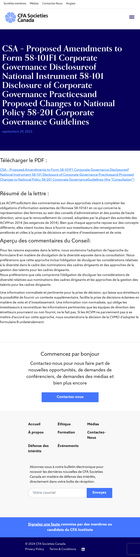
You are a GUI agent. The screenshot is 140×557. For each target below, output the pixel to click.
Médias (34, 3)
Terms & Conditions (62, 549)
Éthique (64, 424)
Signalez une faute (44, 524)
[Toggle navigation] (131, 17)
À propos (35, 432)
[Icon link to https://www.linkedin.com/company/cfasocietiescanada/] (83, 549)
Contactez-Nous (52, 3)
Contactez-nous (70, 397)
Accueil (34, 424)
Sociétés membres (15, 3)
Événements (68, 446)
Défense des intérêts (38, 448)
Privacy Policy (34, 549)
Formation (66, 432)
